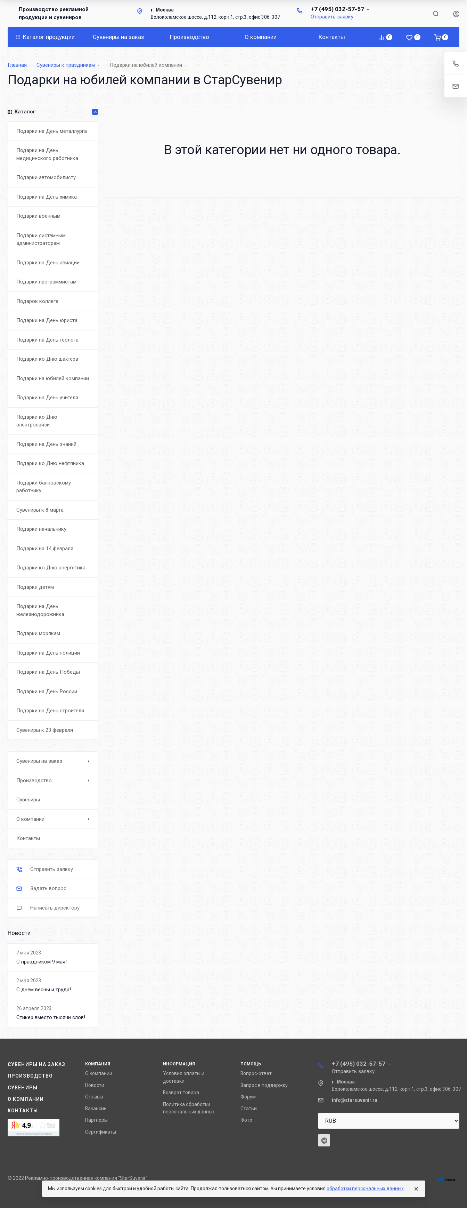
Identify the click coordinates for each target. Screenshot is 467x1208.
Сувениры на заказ (36, 1064)
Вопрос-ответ (256, 1073)
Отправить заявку (332, 17)
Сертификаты (100, 1132)
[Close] (416, 1189)
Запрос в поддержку (264, 1085)
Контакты (23, 1110)
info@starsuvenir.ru (354, 1100)
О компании (26, 1099)
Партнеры (96, 1120)
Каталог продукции (45, 36)
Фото (246, 1120)
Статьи (248, 1108)
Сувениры (23, 1087)
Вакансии (96, 1108)
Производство (30, 1076)
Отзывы (94, 1096)
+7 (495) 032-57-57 (337, 9)
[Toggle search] (436, 13)
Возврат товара (181, 1092)
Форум (248, 1096)
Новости (94, 1085)
